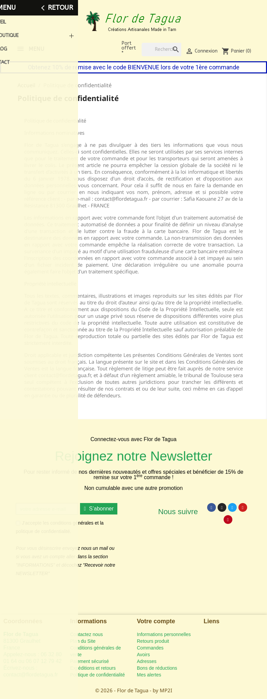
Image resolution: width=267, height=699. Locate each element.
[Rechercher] (162, 49)
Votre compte (156, 621)
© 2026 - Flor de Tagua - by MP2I (133, 690)
